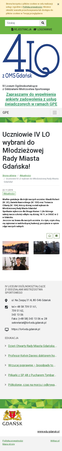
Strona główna (9, 175)
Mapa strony (8, 444)
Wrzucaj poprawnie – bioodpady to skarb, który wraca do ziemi (32, 365)
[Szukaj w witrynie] (42, 23)
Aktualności (25, 175)
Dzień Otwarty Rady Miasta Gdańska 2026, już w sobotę (32, 346)
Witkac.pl (55, 440)
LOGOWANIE (42, 29)
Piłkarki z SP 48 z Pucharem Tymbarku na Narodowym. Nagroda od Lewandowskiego (32, 375)
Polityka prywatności (12, 440)
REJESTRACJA (21, 29)
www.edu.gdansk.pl (48, 431)
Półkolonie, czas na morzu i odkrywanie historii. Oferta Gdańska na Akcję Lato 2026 (32, 384)
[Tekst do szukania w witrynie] (22, 23)
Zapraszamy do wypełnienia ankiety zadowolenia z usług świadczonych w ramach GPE (31, 99)
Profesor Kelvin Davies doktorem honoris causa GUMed (32, 355)
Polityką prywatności (32, 7)
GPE (6, 113)
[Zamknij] (58, 4)
